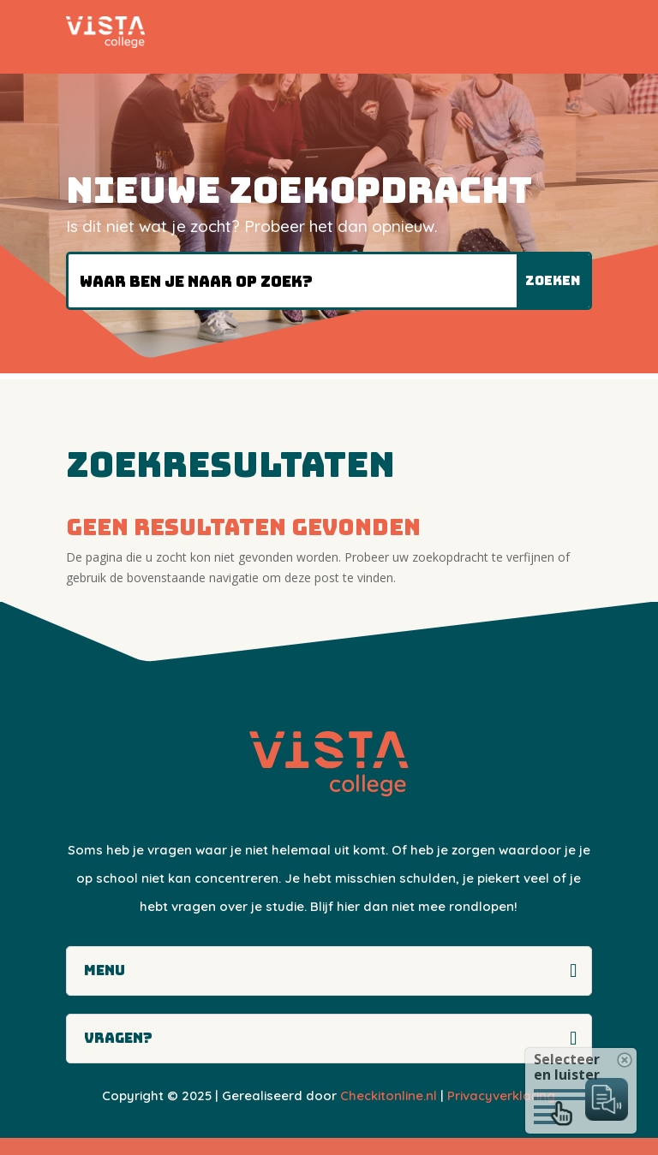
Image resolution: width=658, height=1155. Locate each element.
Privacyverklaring (501, 1095)
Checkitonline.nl (388, 1095)
